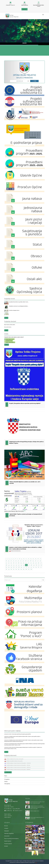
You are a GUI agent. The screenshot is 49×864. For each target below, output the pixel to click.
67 (16, 567)
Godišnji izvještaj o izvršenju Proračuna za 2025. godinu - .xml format (18, 763)
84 (21, 569)
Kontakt (6, 846)
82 (16, 569)
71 (26, 567)
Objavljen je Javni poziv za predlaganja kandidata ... (18, 306)
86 (26, 569)
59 (33, 565)
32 (40, 560)
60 (36, 565)
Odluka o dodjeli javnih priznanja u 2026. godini (14, 759)
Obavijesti (6, 830)
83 (18, 569)
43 (30, 562)
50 (11, 565)
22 (15, 560)
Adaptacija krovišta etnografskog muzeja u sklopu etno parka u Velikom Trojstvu (26, 442)
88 (31, 569)
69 (21, 567)
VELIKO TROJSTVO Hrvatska (24, 50)
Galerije (6, 781)
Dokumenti (6, 836)
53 (18, 565)
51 (13, 565)
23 (18, 560)
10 (23, 558)
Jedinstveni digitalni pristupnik (22, 862)
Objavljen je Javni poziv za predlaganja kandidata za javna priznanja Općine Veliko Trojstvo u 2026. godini (37, 807)
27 (28, 560)
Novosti (6, 825)
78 (6, 569)
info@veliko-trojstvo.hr (10, 5)
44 (33, 562)
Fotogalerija (6, 779)
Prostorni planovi (8, 843)
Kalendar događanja (9, 833)
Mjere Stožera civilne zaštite (9, 324)
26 (25, 560)
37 (16, 562)
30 (35, 560)
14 (33, 558)
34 (8, 562)
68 (18, 567)
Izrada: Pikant (33, 862)
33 (6, 562)
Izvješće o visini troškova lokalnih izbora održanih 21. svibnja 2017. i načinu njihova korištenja (25, 548)
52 (16, 565)
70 (23, 567)
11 (26, 558)
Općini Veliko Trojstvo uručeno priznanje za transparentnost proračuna (25, 514)
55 (23, 565)
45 (36, 562)
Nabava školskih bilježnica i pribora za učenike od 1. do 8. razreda (24, 482)
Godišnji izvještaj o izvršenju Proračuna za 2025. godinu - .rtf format (17, 765)
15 (35, 558)
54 (21, 565)
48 (6, 565)
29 (33, 560)
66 (13, 567)
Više (6, 317)
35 (11, 562)
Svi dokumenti (8, 772)
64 (8, 567)
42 (28, 562)
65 (11, 567)
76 (38, 567)
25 (23, 560)
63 (6, 567)
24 (20, 560)
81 (13, 569)
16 (38, 558)
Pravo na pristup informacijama (11, 838)
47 (41, 562)
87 (28, 569)
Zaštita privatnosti (35, 860)
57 (28, 565)
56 (26, 565)
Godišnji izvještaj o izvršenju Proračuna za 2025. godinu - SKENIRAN (17, 769)
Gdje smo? (24, 9)
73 (31, 567)
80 (11, 569)
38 (18, 562)
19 (8, 560)
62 (41, 565)
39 (21, 562)
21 (13, 560)
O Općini (6, 828)
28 (30, 560)
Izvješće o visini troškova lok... (15, 551)
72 (28, 567)
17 (40, 558)
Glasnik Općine (7, 841)
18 (6, 560)
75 (36, 567)
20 (11, 560)
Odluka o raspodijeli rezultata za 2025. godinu (14, 761)
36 (13, 562)
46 (38, 562)
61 (38, 565)
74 (33, 567)
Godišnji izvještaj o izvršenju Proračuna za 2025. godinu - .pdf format (17, 767)
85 (23, 569)
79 (8, 569)
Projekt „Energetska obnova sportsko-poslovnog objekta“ (25, 403)
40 (23, 562)
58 (31, 565)
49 (8, 565)
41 (26, 562)
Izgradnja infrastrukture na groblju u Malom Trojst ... (19, 301)
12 (28, 558)
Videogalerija (7, 783)
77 (40, 567)
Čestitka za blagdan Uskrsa (14, 310)
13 (30, 558)
